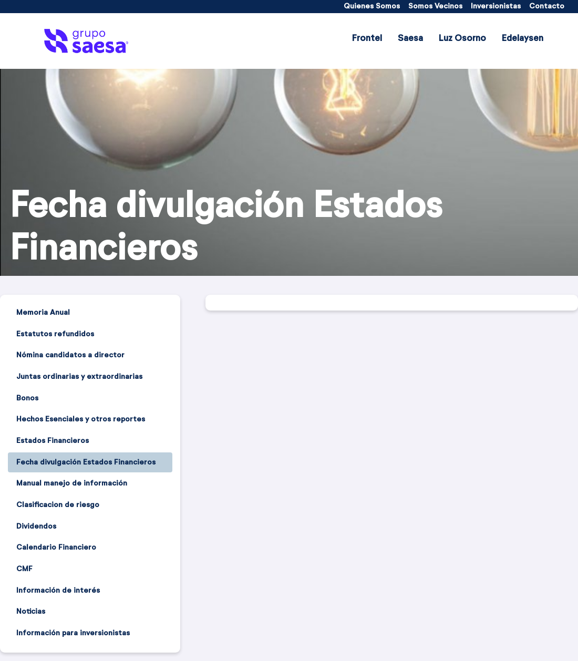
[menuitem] (371, 6)
